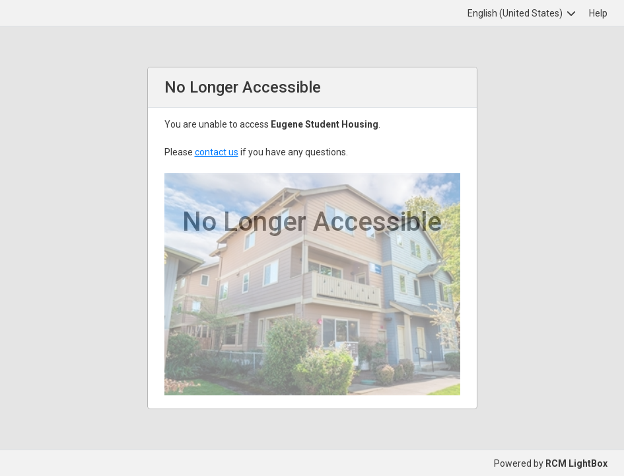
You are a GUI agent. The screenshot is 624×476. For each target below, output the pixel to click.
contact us (216, 152)
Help (598, 13)
